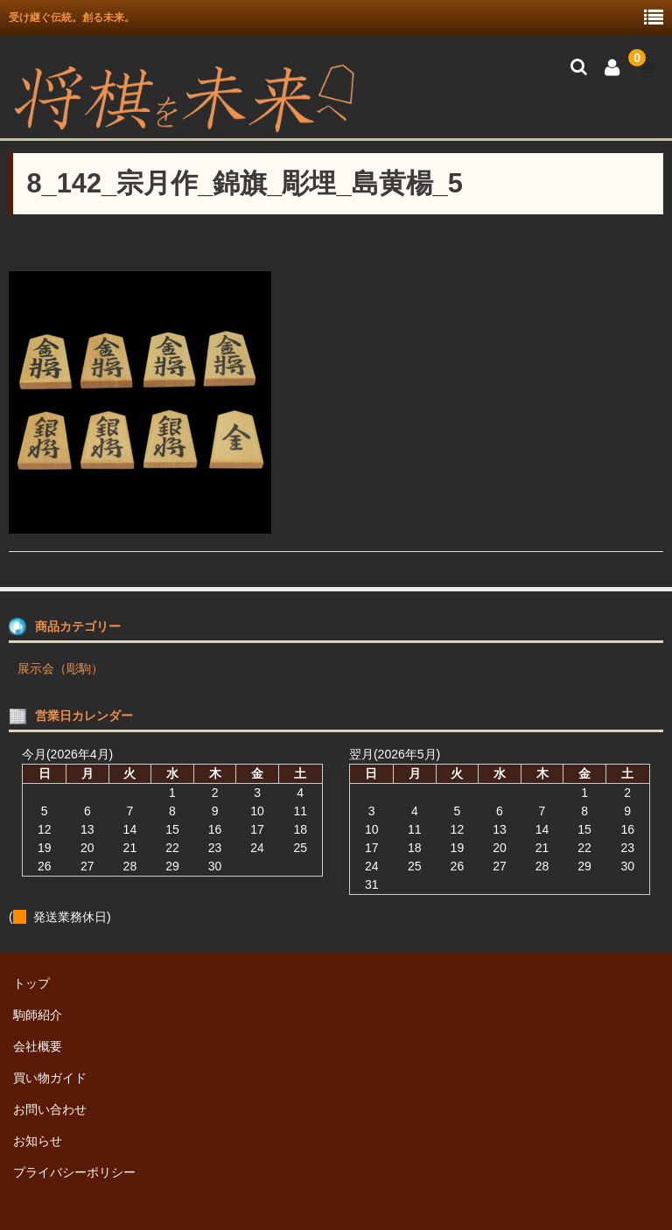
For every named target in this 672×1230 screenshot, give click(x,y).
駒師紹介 (37, 1015)
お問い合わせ (50, 1109)
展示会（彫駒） (60, 668)
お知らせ (37, 1141)
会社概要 (37, 1046)
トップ (31, 983)
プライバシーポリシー (74, 1172)
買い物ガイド (50, 1078)
